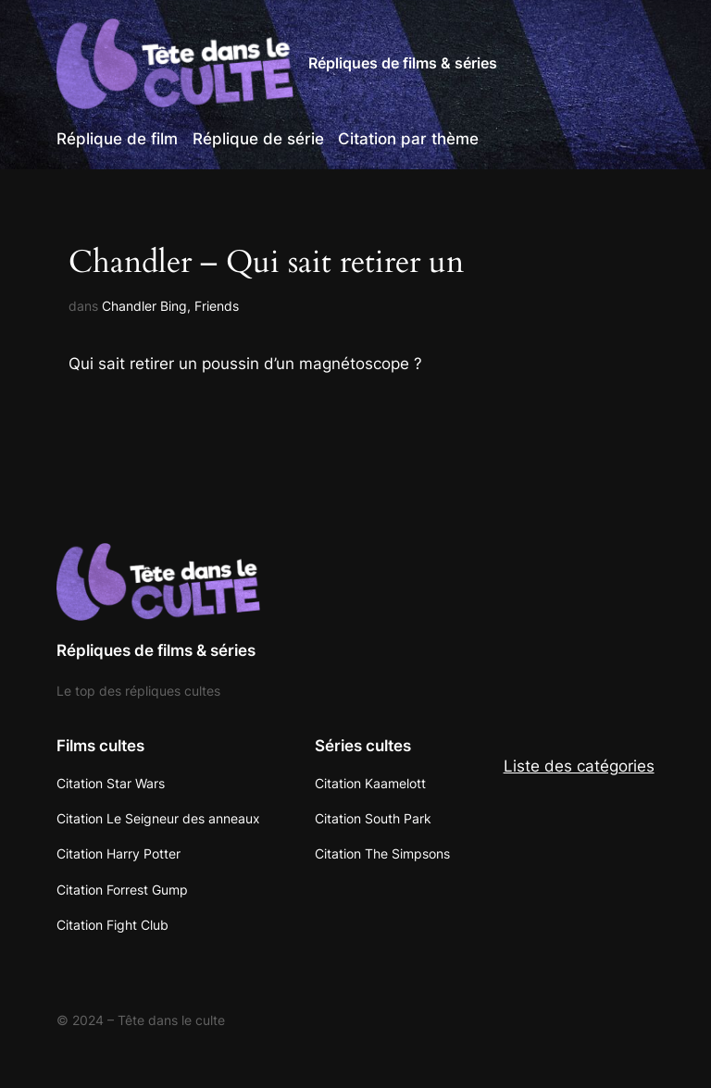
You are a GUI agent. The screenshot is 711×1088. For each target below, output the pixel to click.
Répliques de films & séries (402, 63)
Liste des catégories (579, 766)
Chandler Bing (144, 306)
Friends (216, 306)
